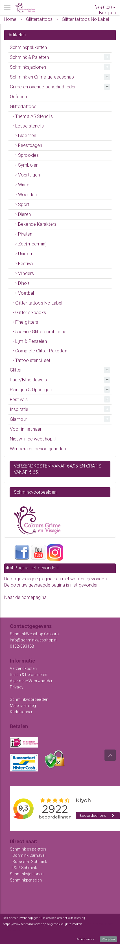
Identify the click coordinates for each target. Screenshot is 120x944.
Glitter (16, 370)
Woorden (27, 194)
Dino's (24, 283)
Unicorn (25, 253)
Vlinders (26, 273)
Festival (26, 263)
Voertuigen (29, 175)
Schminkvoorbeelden (29, 699)
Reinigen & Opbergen (31, 389)
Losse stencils (29, 126)
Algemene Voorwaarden (31, 681)
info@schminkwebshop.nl (33, 640)
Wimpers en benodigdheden (38, 448)
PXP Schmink (24, 867)
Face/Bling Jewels (28, 379)
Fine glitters (26, 322)
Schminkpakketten (28, 47)
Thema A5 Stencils (34, 116)
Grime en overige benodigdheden (43, 87)
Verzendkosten (23, 668)
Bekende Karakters (37, 224)
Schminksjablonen (28, 67)
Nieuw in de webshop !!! (33, 439)
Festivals (19, 399)
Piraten (25, 234)
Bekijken (107, 12)
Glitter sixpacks (30, 312)
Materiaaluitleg (23, 705)
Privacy (16, 687)
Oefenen (18, 96)
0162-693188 (22, 646)
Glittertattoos (23, 106)
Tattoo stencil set (32, 360)
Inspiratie (19, 409)
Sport (23, 204)
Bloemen (27, 135)
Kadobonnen (21, 712)
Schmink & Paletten (29, 57)
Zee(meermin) (32, 244)
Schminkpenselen (26, 880)
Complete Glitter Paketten (41, 351)
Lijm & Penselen (31, 341)
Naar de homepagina (25, 597)
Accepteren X (86, 939)
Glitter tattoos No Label (38, 303)
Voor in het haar (26, 429)
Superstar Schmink (29, 861)
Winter (24, 184)
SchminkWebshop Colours (34, 634)
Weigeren (108, 939)
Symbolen (28, 165)
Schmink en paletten (28, 849)
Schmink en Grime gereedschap (42, 77)
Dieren (24, 214)
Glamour (18, 419)
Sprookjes (28, 155)
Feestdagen (30, 145)
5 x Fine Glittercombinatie (40, 331)
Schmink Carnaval (28, 855)
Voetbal (26, 293)
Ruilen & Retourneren (28, 674)
